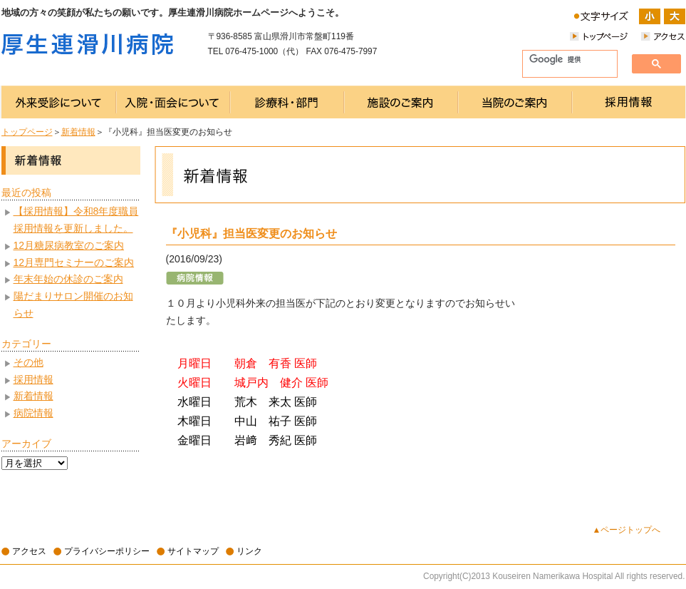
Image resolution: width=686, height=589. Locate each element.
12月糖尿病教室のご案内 (69, 245)
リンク (249, 551)
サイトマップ (193, 551)
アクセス (29, 551)
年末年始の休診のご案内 (68, 279)
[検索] (564, 60)
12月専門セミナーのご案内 (74, 262)
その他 (28, 362)
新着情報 (78, 132)
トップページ (27, 132)
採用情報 (33, 379)
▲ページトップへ (627, 530)
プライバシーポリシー (107, 551)
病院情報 (33, 413)
